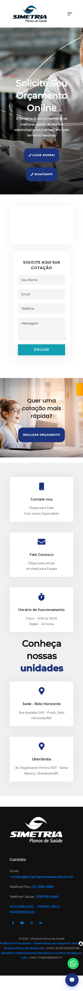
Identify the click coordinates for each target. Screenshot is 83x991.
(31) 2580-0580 (42, 887)
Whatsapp (42, 174)
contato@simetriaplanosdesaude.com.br (41, 877)
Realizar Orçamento (41, 434)
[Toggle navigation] (70, 14)
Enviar (41, 350)
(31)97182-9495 (47, 897)
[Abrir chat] (72, 980)
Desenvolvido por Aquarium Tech (58, 943)
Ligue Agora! (42, 155)
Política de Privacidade (15, 943)
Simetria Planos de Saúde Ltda (24, 948)
